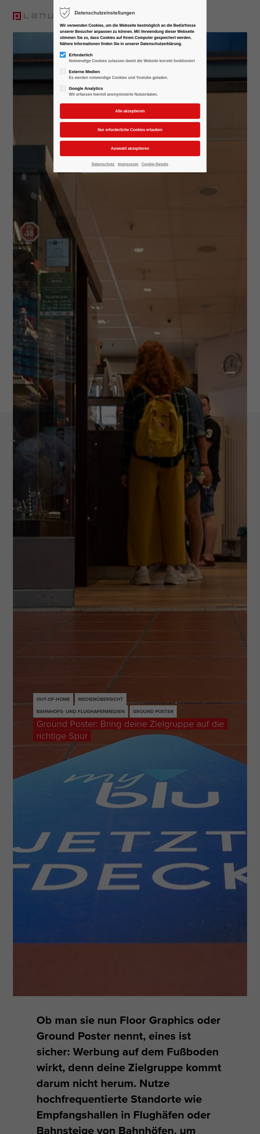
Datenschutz (103, 164)
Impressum (128, 164)
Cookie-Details (155, 164)
